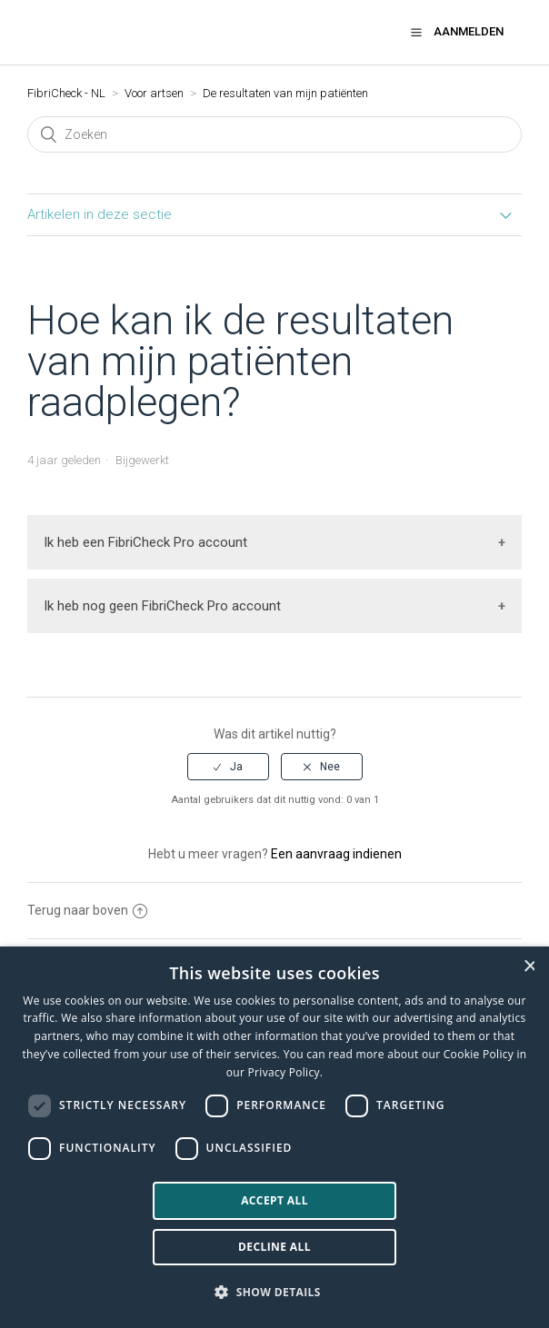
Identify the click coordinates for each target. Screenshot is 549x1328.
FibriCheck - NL (66, 93)
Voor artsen (154, 93)
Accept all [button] (274, 1200)
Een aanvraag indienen (336, 854)
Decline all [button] (274, 1246)
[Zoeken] (274, 134)
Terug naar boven (87, 910)
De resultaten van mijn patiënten (285, 93)
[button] (416, 32)
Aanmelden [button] (469, 31)
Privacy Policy (284, 1072)
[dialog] (274, 1137)
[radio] (228, 766)
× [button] (529, 966)
